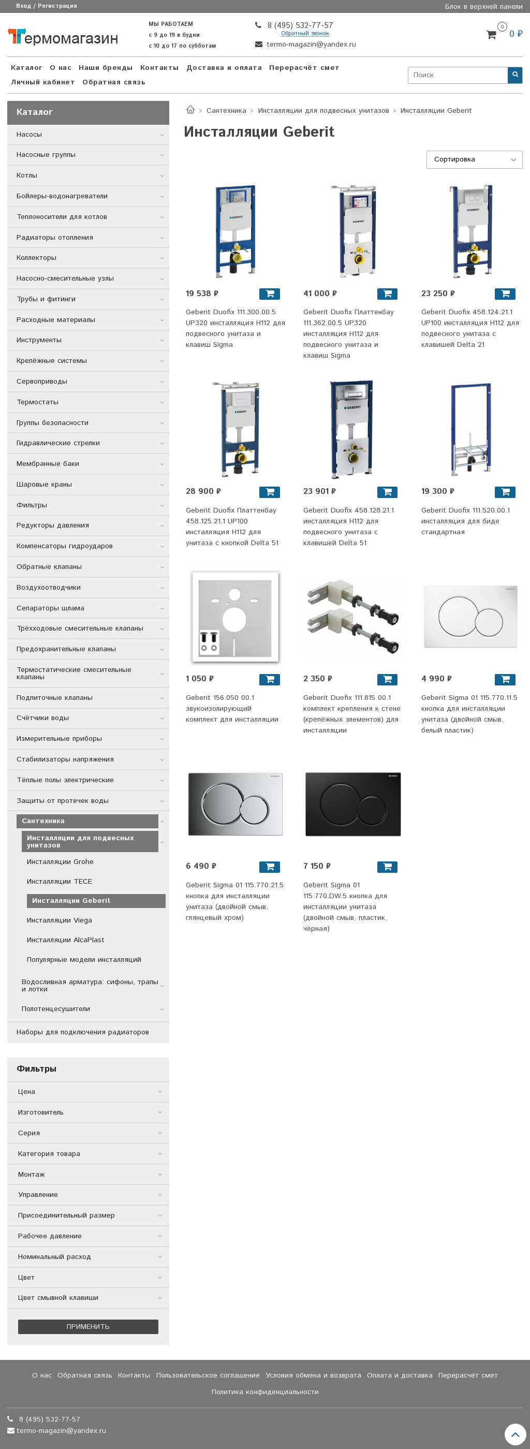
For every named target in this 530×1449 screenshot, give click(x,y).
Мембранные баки (48, 464)
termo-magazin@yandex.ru (310, 44)
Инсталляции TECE (59, 881)
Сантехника (226, 111)
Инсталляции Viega (59, 920)
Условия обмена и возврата (313, 1375)
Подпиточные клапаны (55, 698)
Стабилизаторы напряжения (65, 759)
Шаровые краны (44, 484)
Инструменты (39, 340)
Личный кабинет (43, 82)
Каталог (26, 68)
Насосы (29, 134)
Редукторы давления (53, 525)
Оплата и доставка (400, 1375)
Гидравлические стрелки (58, 443)
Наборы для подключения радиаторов (83, 1032)
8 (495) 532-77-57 (299, 25)
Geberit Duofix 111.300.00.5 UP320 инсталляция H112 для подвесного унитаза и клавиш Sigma (235, 328)
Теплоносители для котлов (62, 217)
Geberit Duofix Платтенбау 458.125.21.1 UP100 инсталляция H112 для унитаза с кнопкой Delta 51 (232, 526)
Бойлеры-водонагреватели (62, 196)
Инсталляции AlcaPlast (66, 940)
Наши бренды (106, 68)
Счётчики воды (43, 718)
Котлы (27, 175)
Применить (88, 1327)
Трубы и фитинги (46, 299)
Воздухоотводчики (49, 587)
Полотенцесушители (56, 1009)
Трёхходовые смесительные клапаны (80, 628)
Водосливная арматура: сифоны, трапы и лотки (90, 985)
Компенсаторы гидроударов (65, 546)
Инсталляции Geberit (71, 901)
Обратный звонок (305, 34)
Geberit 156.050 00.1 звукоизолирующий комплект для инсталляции (232, 709)
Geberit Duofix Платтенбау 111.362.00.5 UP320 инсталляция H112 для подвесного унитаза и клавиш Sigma (348, 334)
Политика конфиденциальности (265, 1392)
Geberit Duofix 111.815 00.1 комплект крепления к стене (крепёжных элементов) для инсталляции (352, 714)
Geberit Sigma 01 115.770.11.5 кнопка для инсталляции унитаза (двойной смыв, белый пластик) (469, 714)
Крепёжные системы (52, 361)
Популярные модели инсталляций (84, 960)
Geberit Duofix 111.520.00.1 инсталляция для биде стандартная (465, 521)
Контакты (159, 68)
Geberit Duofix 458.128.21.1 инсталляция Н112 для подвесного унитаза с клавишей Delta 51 (348, 526)
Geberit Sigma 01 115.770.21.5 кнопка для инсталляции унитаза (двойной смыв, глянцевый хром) (235, 901)
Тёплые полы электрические (65, 780)
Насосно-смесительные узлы (65, 278)
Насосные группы (46, 155)
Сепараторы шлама (50, 608)
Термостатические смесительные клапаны (74, 673)
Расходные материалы (56, 320)
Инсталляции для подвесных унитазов (323, 111)
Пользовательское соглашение (208, 1375)
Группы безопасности (53, 423)
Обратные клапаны (49, 567)
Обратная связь (113, 82)
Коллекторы (36, 258)
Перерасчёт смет (304, 68)
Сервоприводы (42, 381)
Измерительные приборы (59, 739)
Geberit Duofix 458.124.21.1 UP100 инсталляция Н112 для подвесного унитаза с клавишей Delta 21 (470, 328)
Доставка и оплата (224, 68)
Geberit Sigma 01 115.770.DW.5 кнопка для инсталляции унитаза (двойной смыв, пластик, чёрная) (345, 907)
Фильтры (32, 505)
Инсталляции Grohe (60, 862)
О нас (61, 68)
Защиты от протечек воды (63, 801)
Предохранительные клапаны (66, 649)
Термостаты (37, 402)
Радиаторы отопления (55, 237)
